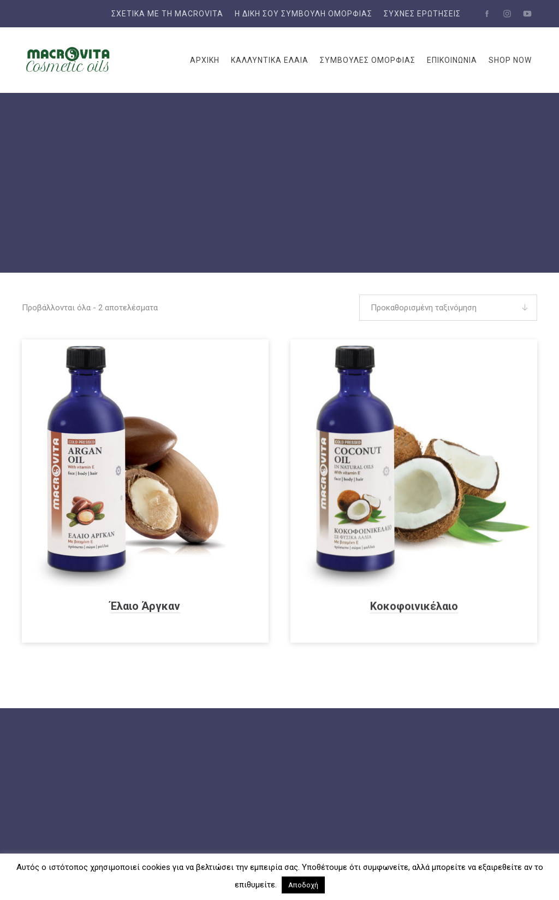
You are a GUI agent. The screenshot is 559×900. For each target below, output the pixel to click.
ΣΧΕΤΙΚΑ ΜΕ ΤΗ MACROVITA (167, 13)
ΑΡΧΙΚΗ (204, 60)
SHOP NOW (510, 60)
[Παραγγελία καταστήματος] (448, 308)
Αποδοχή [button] (303, 885)
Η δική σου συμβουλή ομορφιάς (303, 13)
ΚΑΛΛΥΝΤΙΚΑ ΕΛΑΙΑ (269, 60)
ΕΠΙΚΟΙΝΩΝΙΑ (452, 60)
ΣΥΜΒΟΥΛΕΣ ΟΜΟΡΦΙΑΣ (367, 60)
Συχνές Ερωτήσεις (422, 13)
